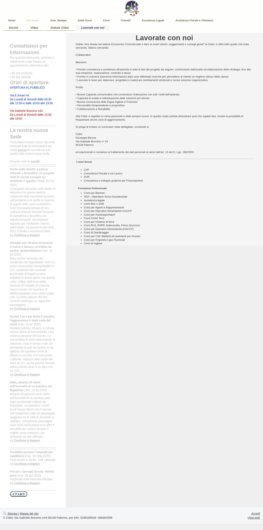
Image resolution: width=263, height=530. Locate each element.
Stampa (10, 513)
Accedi (255, 513)
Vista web (254, 517)
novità (35, 161)
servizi (22, 150)
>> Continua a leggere (25, 235)
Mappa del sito (29, 513)
